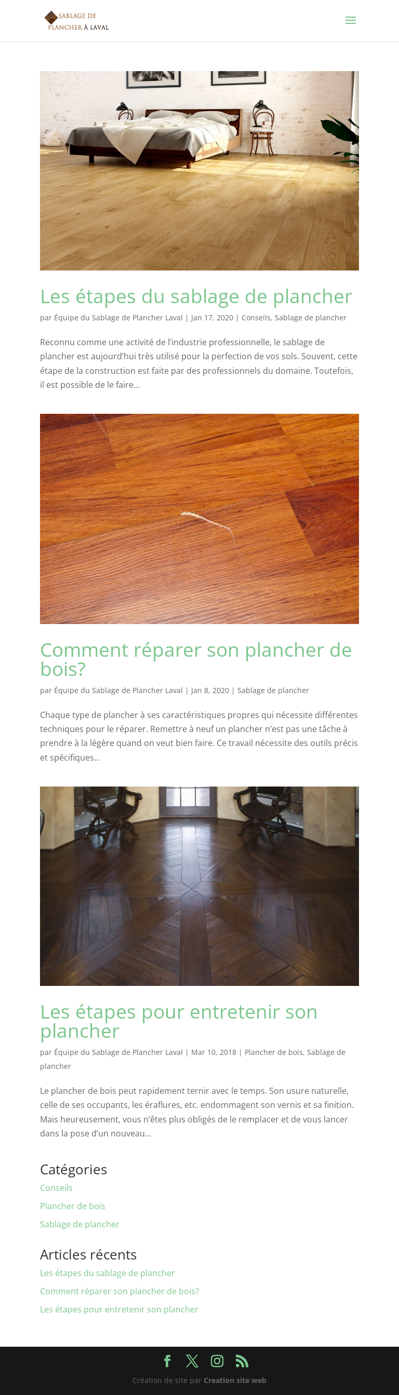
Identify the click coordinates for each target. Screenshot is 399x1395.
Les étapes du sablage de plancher (196, 295)
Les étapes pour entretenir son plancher (179, 1021)
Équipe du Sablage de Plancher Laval (118, 317)
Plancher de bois (274, 1052)
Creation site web (235, 1380)
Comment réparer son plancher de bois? (196, 659)
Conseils (256, 317)
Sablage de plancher (311, 317)
